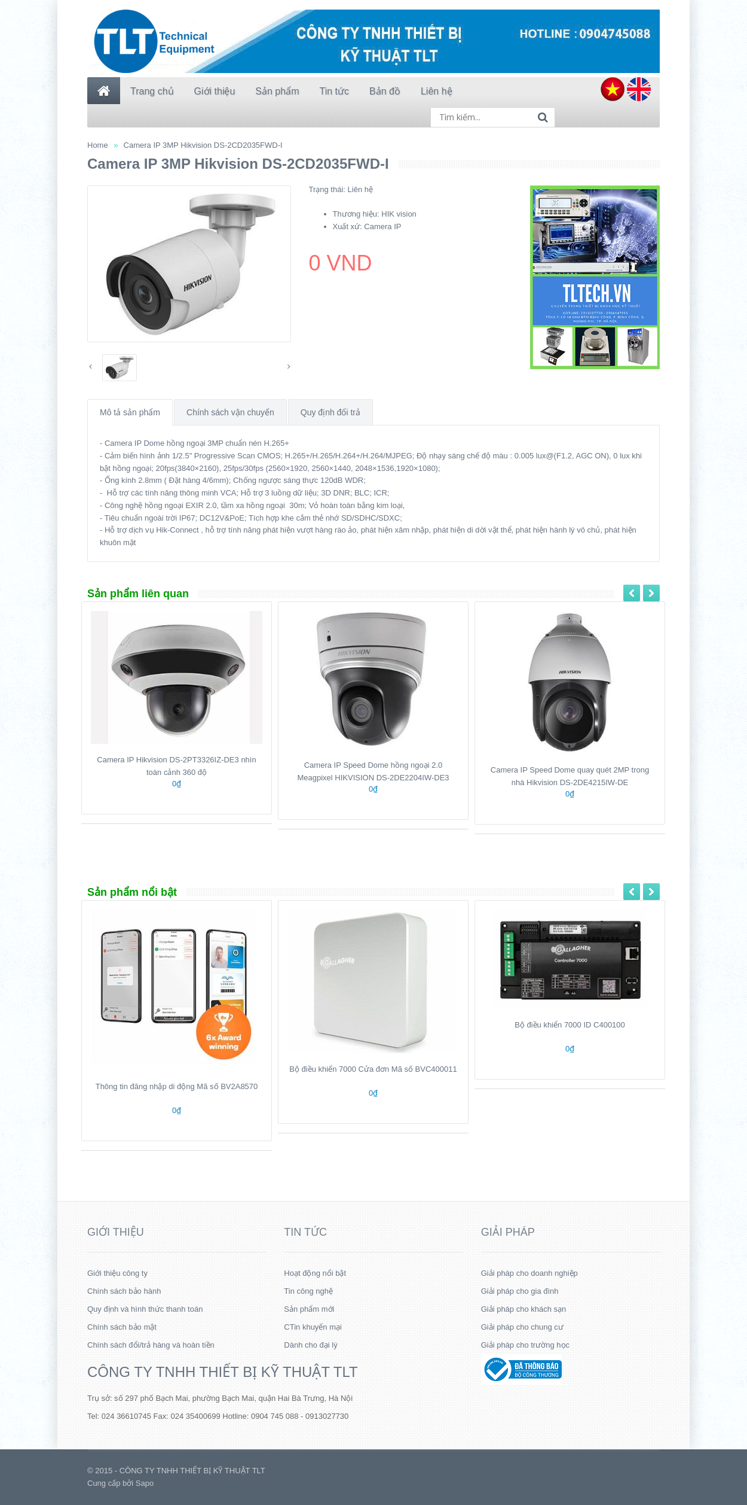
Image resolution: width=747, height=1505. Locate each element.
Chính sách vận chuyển (230, 412)
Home (97, 145)
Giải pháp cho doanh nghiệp (529, 1273)
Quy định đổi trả (330, 412)
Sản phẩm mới (309, 1309)
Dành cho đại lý (310, 1344)
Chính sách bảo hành (124, 1291)
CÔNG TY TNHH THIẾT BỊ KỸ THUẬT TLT (222, 1372)
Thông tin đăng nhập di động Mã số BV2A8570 (177, 1086)
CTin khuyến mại (313, 1326)
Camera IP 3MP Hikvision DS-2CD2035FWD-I (203, 145)
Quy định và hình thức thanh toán (145, 1309)
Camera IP (382, 226)
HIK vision (399, 213)
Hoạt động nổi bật (315, 1273)
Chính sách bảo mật (122, 1326)
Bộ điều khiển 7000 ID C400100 (570, 1024)
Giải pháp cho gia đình (520, 1291)
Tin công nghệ (308, 1291)
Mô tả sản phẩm (130, 412)
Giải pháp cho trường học (525, 1344)
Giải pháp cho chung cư (522, 1326)
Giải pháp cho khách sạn (524, 1309)
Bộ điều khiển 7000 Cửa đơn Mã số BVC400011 (373, 1069)
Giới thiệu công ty (117, 1273)
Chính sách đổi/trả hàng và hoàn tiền (151, 1344)
